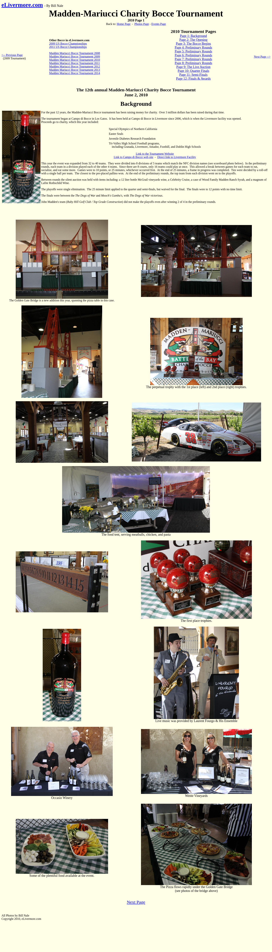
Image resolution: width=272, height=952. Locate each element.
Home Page (123, 24)
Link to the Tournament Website (155, 153)
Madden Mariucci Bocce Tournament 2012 (74, 66)
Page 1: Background (193, 36)
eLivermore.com (22, 4)
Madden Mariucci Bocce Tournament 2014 (74, 73)
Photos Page (141, 24)
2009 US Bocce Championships (68, 43)
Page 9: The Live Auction (193, 67)
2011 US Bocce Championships (68, 46)
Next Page (136, 902)
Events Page (158, 24)
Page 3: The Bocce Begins (193, 43)
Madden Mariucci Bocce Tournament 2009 (74, 56)
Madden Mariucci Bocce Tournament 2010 (74, 59)
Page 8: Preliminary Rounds (193, 63)
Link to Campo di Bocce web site (133, 157)
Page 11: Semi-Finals (193, 75)
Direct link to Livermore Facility (176, 157)
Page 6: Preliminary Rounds (193, 55)
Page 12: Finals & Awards (193, 78)
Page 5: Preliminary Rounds (193, 51)
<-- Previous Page (12, 55)
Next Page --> (262, 56)
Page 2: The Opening (193, 40)
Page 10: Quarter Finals (193, 71)
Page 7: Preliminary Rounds (193, 59)
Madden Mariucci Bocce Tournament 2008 (74, 53)
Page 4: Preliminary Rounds (193, 47)
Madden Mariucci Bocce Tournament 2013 (74, 69)
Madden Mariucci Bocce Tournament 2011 (74, 63)
